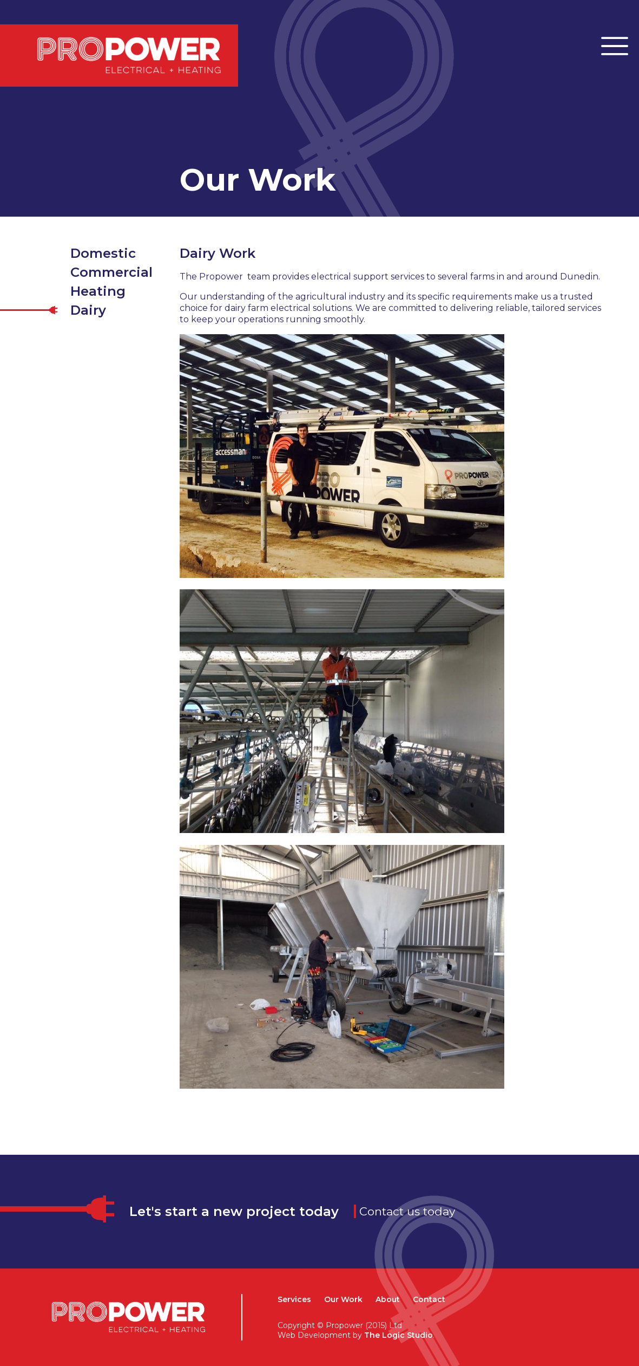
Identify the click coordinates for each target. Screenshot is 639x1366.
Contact (429, 1299)
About (388, 1299)
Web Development (314, 1335)
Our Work (343, 1299)
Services (294, 1299)
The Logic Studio (398, 1335)
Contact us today (407, 1211)
